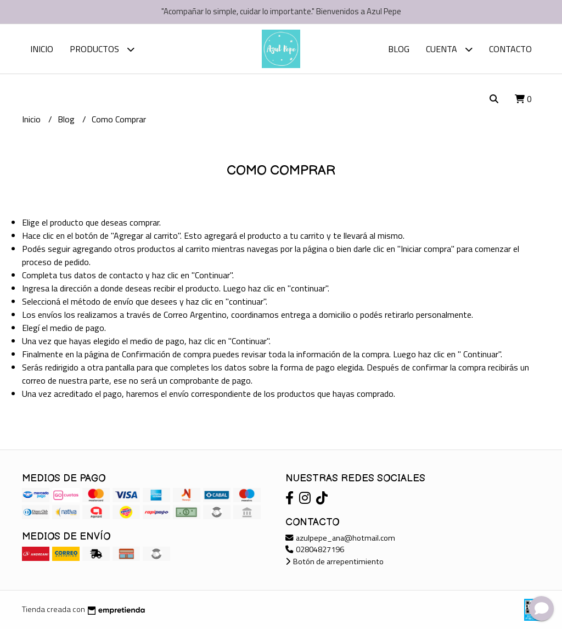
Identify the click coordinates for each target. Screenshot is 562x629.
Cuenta (449, 49)
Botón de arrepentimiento (334, 561)
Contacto (510, 48)
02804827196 (314, 549)
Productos (102, 49)
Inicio (41, 48)
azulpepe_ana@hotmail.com (340, 538)
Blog (398, 48)
